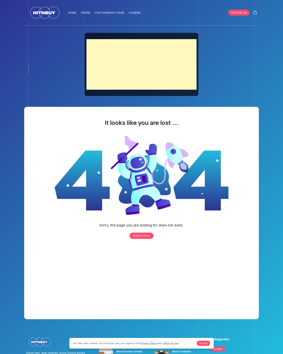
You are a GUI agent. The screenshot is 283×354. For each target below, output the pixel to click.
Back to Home (141, 235)
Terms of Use (170, 343)
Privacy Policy (149, 343)
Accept (203, 343)
